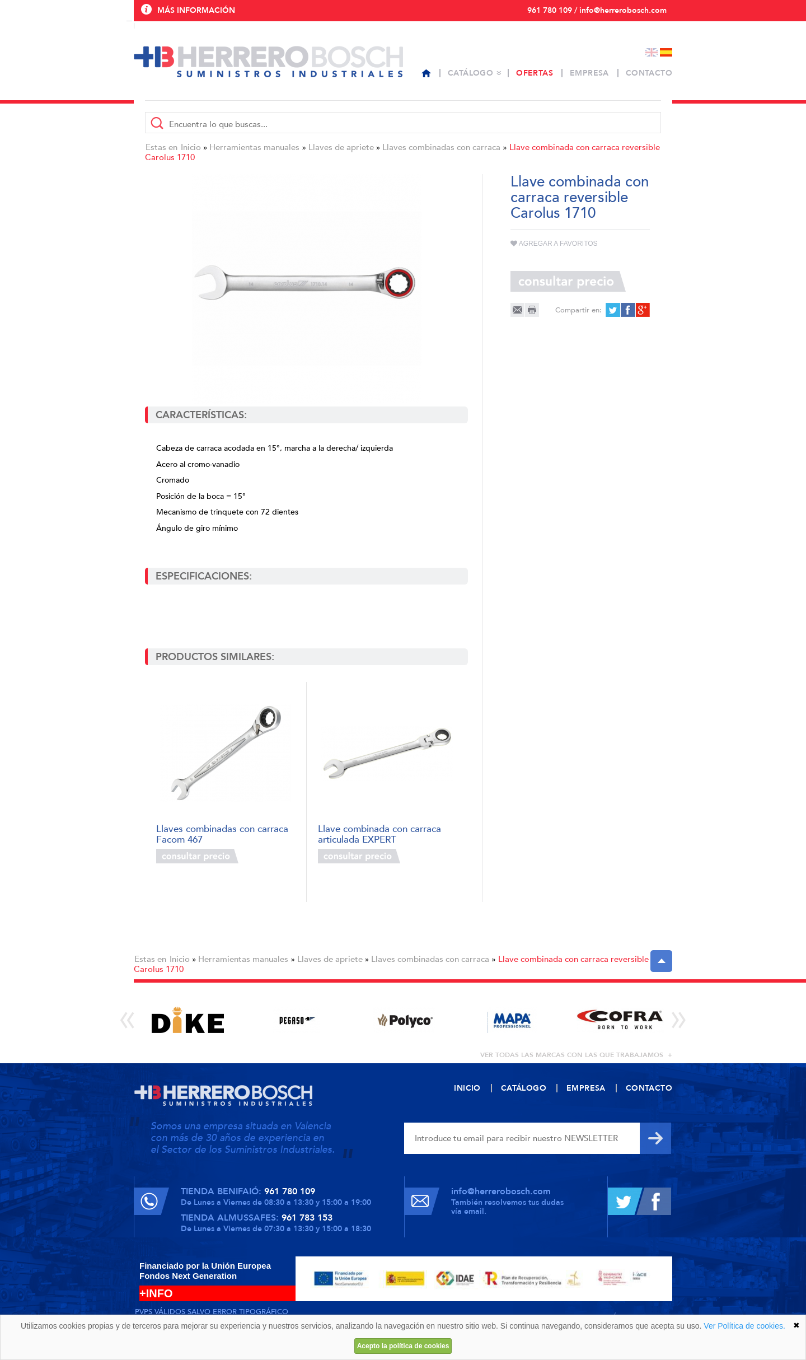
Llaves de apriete (341, 147)
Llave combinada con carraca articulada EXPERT (379, 833)
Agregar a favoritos (554, 243)
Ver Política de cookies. (744, 1325)
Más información (196, 10)
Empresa (589, 73)
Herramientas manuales (254, 147)
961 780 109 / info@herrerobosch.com (597, 10)
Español (666, 52)
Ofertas (534, 73)
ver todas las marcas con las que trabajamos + (576, 1054)
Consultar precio (197, 856)
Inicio (191, 147)
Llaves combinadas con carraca (441, 147)
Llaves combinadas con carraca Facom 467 (222, 833)
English (651, 52)
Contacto (649, 73)
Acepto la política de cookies (403, 1346)
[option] (188, 1020)
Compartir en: (578, 310)
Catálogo (470, 73)
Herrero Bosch (268, 61)
